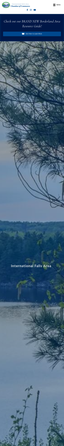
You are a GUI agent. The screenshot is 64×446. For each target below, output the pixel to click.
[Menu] (57, 4)
